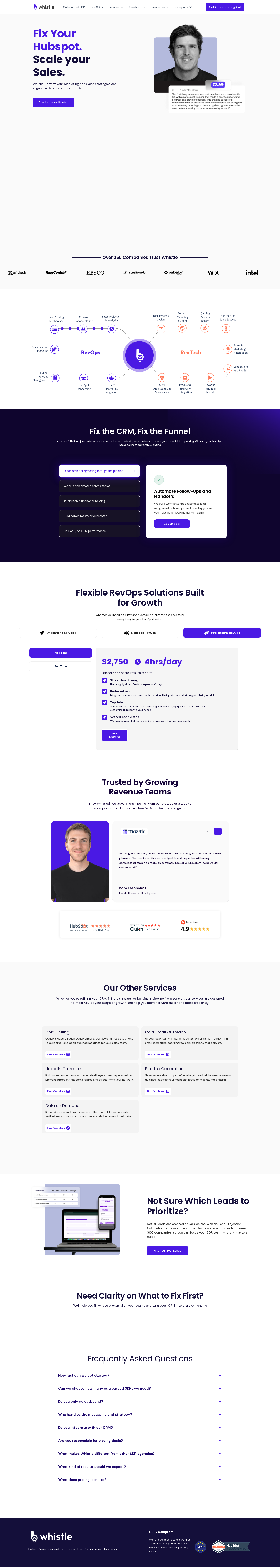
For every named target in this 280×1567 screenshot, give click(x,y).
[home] (43, 7)
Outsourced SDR (74, 7)
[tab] (99, 471)
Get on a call (172, 523)
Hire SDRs (97, 7)
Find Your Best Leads (167, 1250)
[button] (116, 7)
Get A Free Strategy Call (225, 7)
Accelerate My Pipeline (53, 102)
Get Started (114, 735)
